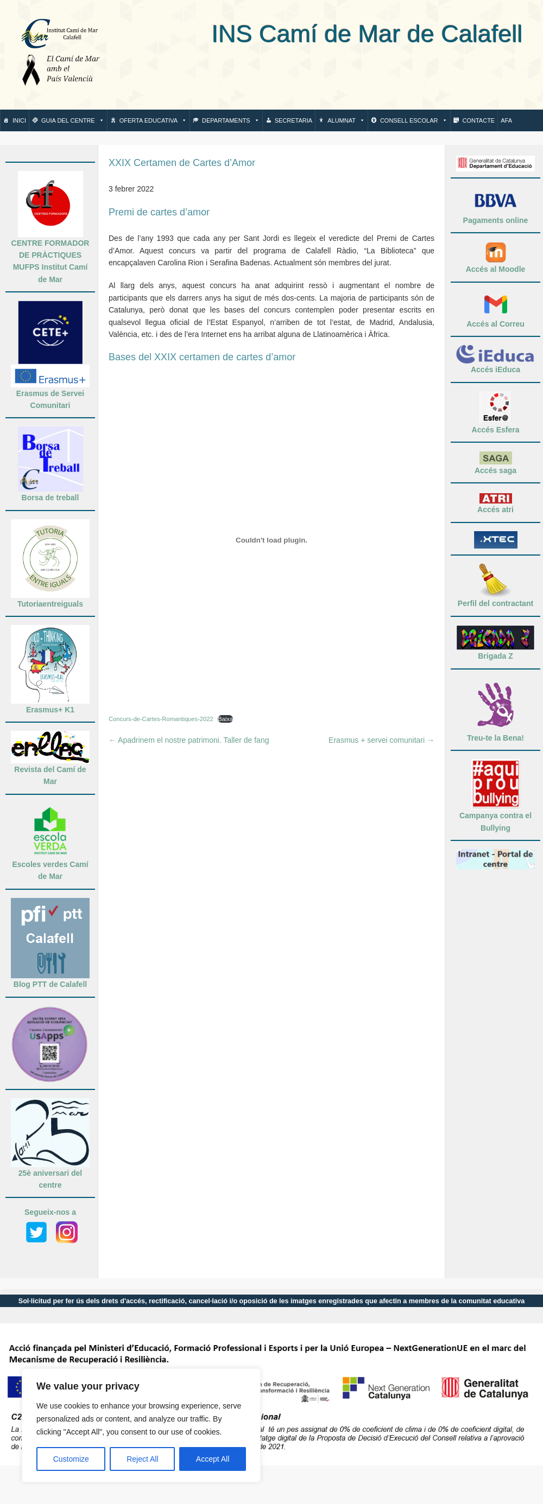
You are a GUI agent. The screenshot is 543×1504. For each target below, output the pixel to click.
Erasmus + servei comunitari (381, 740)
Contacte (479, 120)
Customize (71, 1459)
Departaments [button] (231, 120)
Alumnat (346, 120)
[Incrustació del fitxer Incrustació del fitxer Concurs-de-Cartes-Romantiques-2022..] (271, 540)
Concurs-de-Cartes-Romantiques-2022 (161, 719)
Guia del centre (72, 120)
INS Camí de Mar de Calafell (320, 34)
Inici (19, 120)
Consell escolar (413, 120)
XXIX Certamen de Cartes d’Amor (182, 162)
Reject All (142, 1459)
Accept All (212, 1459)
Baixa (225, 719)
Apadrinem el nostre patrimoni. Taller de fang (189, 740)
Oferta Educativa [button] (153, 120)
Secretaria (293, 120)
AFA (506, 120)
